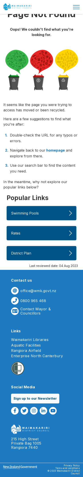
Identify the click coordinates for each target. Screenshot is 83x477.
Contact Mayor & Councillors (35, 311)
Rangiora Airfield (26, 351)
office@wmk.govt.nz (38, 291)
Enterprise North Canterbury (37, 356)
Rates (41, 233)
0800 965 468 (33, 301)
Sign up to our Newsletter (35, 398)
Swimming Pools (41, 213)
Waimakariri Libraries (29, 340)
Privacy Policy (72, 465)
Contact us (21, 280)
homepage (55, 150)
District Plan (41, 253)
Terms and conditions (67, 468)
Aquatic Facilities (26, 345)
